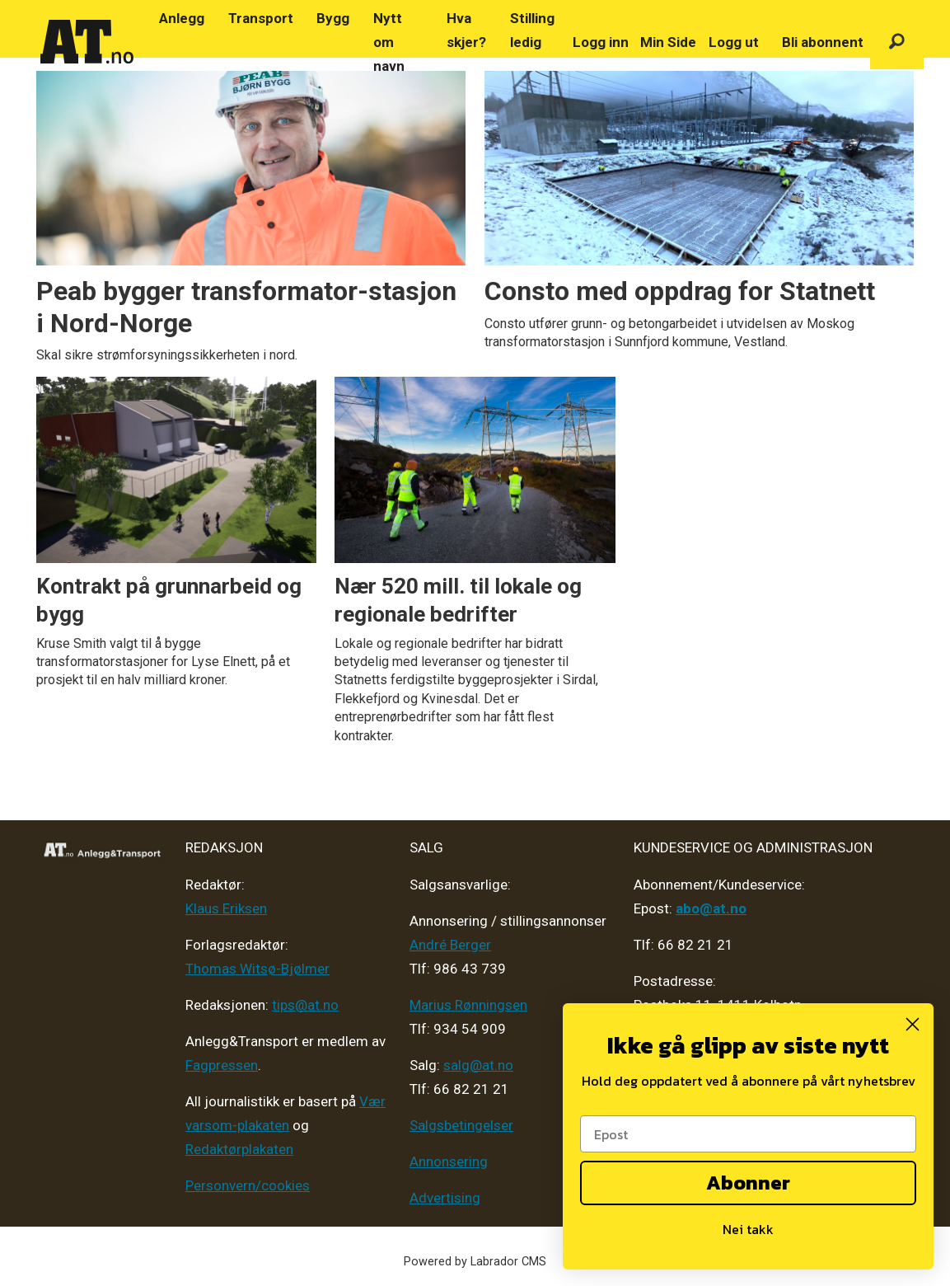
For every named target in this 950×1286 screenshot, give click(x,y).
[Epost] (748, 1133)
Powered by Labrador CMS (475, 1262)
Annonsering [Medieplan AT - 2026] (448, 1161)
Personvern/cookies (247, 1185)
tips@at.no (305, 1005)
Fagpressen (221, 1065)
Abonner (748, 1182)
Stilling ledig (532, 30)
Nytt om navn (389, 42)
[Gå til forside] (87, 42)
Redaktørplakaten (239, 1149)
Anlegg (181, 18)
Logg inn (601, 42)
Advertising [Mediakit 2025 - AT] (444, 1198)
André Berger (450, 944)
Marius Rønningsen (468, 1005)
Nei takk (748, 1229)
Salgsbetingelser (461, 1125)
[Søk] (897, 42)
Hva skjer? (466, 30)
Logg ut (734, 42)
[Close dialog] (912, 1024)
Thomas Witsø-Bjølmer (257, 968)
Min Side (668, 42)
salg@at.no (478, 1065)
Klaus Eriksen (226, 908)
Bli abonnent (822, 42)
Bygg (332, 18)
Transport (260, 18)
